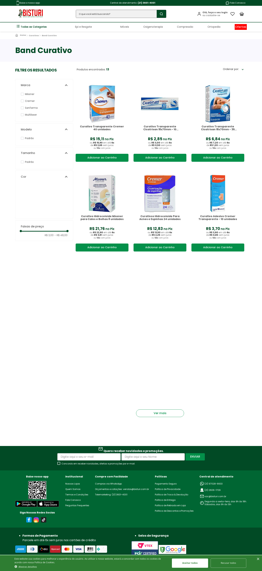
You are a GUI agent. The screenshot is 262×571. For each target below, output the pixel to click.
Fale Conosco (235, 3)
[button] (44, 85)
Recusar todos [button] (228, 562)
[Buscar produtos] (160, 14)
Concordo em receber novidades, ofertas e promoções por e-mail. (98, 463)
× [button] (258, 559)
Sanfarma (31, 108)
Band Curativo (49, 35)
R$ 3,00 (49, 235)
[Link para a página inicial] (21, 35)
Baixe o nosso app (28, 3)
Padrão (29, 138)
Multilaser (31, 115)
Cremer (30, 101)
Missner (29, 94)
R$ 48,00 (60, 235)
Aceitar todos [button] (190, 562)
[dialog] (131, 563)
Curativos (34, 35)
